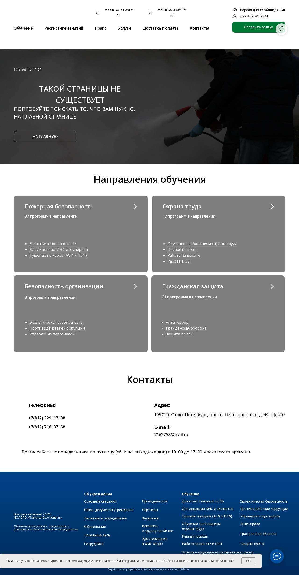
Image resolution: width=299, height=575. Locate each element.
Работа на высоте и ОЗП (202, 544)
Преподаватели (154, 501)
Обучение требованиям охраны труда (202, 243)
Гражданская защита (192, 286)
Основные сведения (100, 501)
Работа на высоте (183, 255)
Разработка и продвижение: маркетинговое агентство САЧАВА (148, 569)
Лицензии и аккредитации (105, 518)
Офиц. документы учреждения (108, 510)
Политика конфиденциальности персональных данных (217, 552)
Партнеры (150, 510)
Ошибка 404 (28, 69)
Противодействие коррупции (57, 328)
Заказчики (150, 518)
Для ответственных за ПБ (53, 243)
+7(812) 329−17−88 (46, 418)
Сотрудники (93, 544)
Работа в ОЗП (179, 261)
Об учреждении (98, 494)
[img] (271, 286)
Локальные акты (97, 535)
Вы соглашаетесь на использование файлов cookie (201, 561)
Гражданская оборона (186, 328)
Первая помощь (182, 249)
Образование (95, 526)
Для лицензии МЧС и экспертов (58, 249)
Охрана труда (182, 206)
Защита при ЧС (180, 334)
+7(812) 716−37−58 (46, 427)
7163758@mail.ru (171, 434)
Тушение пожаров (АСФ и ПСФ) (58, 255)
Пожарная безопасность (59, 206)
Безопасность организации (64, 286)
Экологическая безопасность (56, 322)
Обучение (190, 494)
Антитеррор (177, 322)
